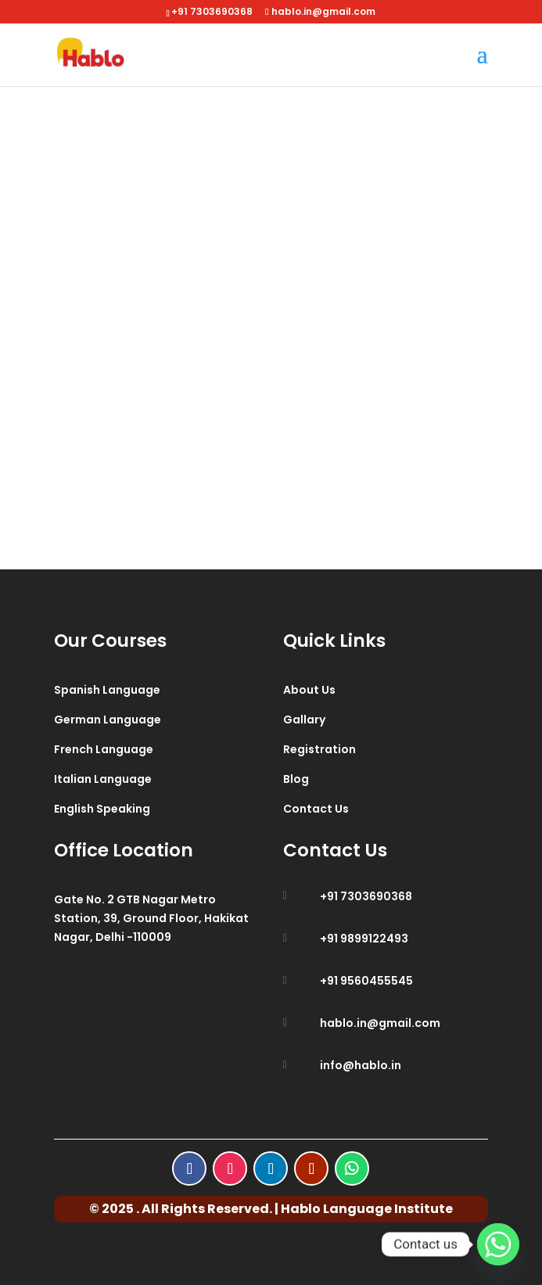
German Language (107, 719)
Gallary (304, 719)
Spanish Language (107, 690)
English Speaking (102, 809)
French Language (103, 749)
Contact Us (316, 809)
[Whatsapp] (498, 1244)
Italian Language (103, 779)
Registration (319, 749)
